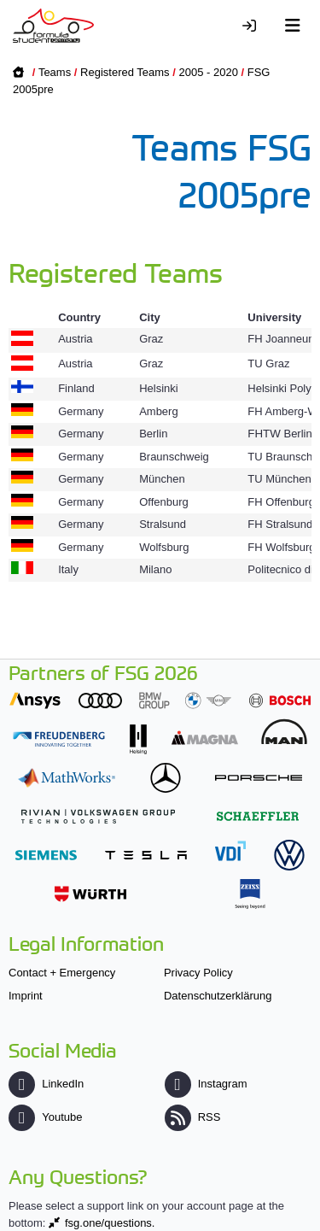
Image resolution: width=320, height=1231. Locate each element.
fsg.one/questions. (110, 1222)
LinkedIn (46, 1083)
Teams (54, 72)
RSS (193, 1117)
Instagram (206, 1083)
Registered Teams (125, 72)
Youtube (45, 1117)
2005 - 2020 (207, 72)
